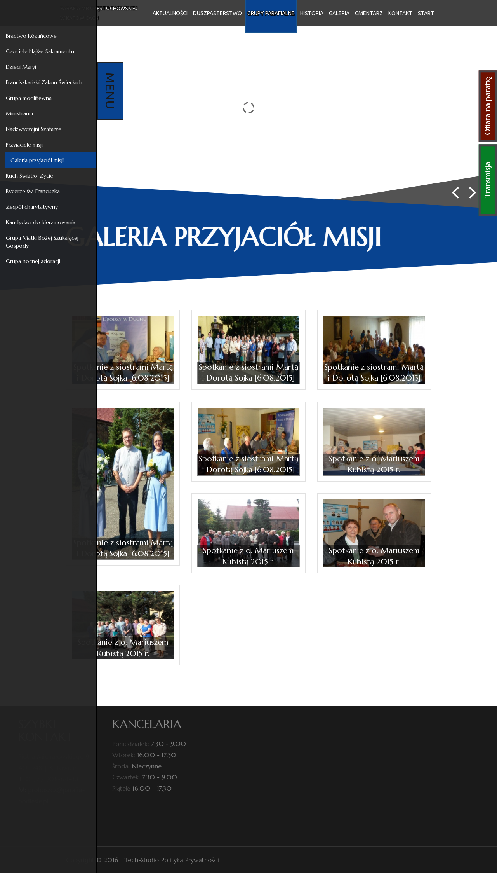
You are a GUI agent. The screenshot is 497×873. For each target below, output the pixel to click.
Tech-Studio (141, 860)
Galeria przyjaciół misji (35, 160)
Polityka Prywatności (190, 860)
